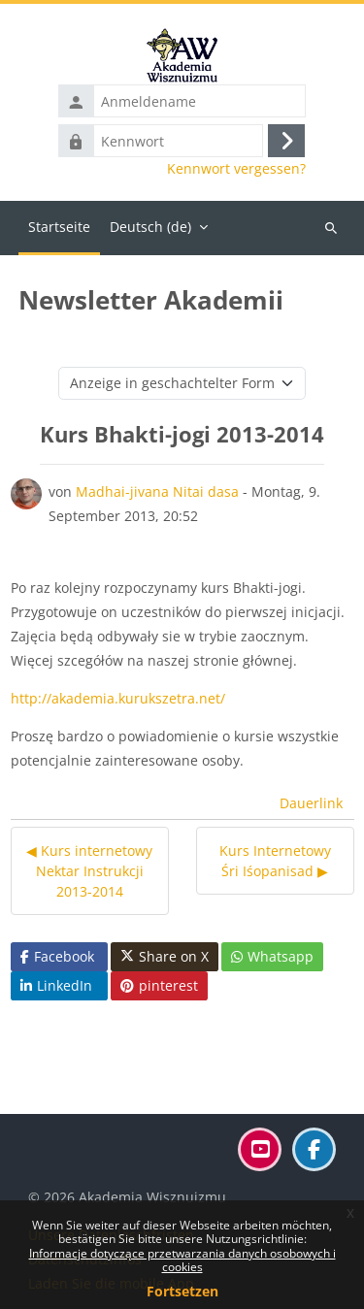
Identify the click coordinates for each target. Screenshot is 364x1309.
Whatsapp (272, 956)
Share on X (164, 956)
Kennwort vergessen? (236, 169)
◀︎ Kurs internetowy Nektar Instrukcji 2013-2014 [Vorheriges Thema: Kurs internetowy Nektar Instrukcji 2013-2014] (89, 870)
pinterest (159, 985)
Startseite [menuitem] (59, 226)
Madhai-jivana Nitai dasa (157, 491)
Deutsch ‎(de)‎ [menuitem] (150, 226)
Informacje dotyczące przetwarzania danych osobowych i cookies (182, 1260)
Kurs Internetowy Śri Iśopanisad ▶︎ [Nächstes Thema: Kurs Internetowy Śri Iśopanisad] (275, 860)
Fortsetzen (182, 1291)
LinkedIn (56, 985)
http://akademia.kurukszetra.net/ (118, 698)
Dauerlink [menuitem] (311, 803)
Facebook (57, 956)
